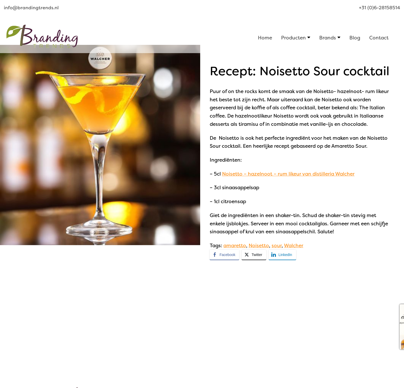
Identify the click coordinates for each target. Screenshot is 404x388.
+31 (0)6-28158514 (379, 8)
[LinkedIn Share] (282, 255)
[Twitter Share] (254, 255)
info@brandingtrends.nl (31, 8)
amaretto (234, 245)
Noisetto (259, 245)
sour (277, 245)
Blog (354, 37)
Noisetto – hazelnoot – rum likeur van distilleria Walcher (288, 174)
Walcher (293, 245)
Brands (327, 37)
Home (265, 37)
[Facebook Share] (224, 255)
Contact (379, 37)
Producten (293, 37)
